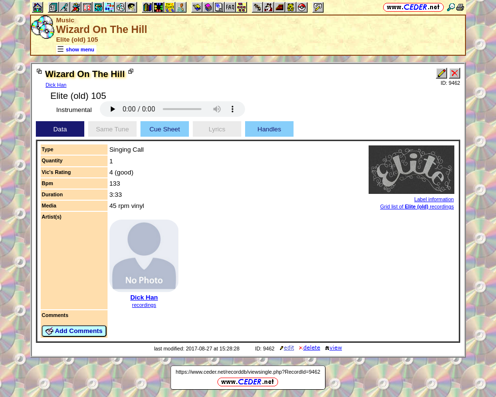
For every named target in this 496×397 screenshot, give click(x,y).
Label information (434, 199)
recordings (144, 305)
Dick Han (56, 85)
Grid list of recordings (417, 206)
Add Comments (74, 331)
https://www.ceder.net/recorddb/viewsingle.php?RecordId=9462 (248, 372)
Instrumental (74, 109)
